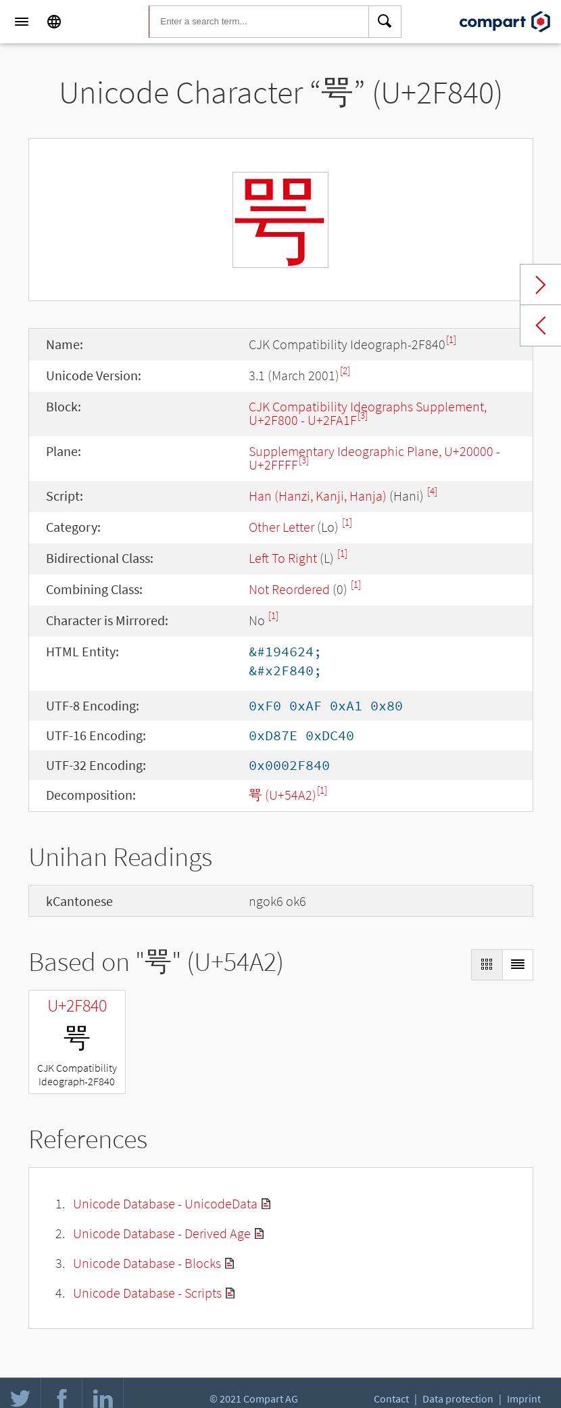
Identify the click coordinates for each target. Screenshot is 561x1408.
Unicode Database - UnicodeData (165, 1203)
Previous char (540, 325)
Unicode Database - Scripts (147, 1292)
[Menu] (21, 21)
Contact (391, 1398)
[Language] (54, 21)
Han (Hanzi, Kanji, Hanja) (318, 495)
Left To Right (283, 557)
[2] (345, 370)
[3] (363, 415)
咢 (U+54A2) (282, 794)
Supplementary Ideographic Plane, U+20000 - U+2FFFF (374, 457)
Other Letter (281, 526)
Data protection (457, 1398)
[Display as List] (517, 964)
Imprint (524, 1398)
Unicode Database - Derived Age (162, 1233)
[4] (432, 490)
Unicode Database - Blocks (147, 1262)
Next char (540, 285)
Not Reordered (289, 589)
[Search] (385, 21)
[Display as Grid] (486, 964)
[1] (451, 339)
